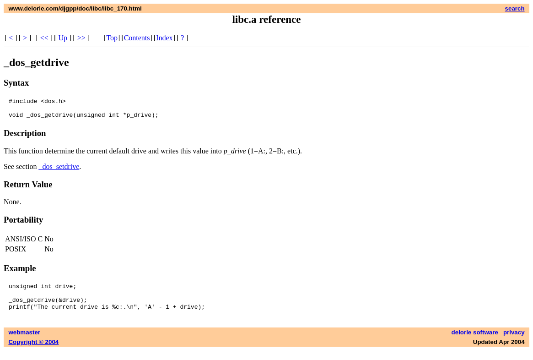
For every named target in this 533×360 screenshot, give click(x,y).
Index (164, 38)
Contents (137, 38)
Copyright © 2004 (33, 351)
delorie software (475, 341)
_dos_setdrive (58, 171)
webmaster (24, 341)
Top (112, 38)
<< (44, 38)
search (515, 8)
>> (81, 38)
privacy (514, 341)
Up (62, 38)
